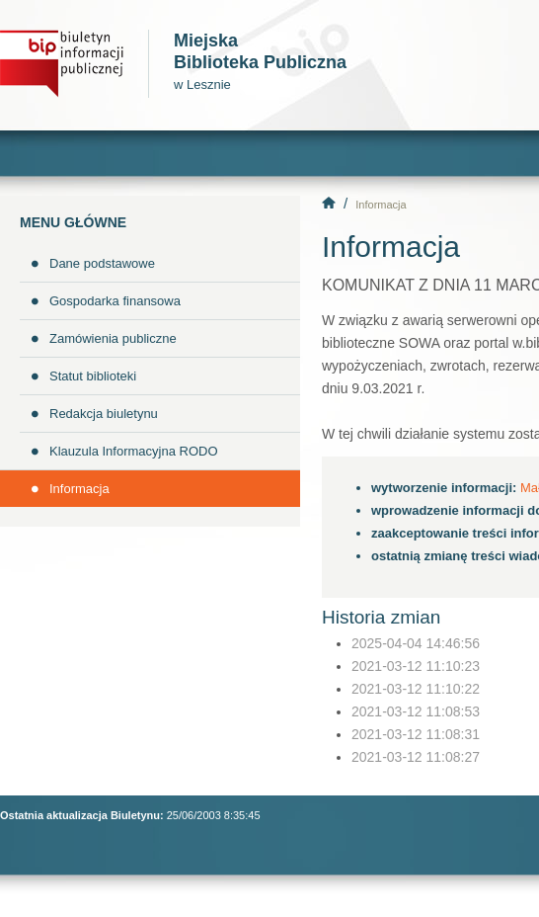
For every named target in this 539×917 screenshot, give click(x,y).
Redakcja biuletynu (103, 413)
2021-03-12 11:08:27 (415, 757)
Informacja (79, 488)
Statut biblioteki (92, 376)
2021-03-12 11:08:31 (415, 734)
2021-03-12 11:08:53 (415, 711)
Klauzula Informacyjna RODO (133, 451)
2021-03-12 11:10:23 (415, 666)
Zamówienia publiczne (113, 338)
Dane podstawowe (102, 263)
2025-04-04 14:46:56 (415, 643)
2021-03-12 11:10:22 (415, 689)
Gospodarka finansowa (115, 300)
